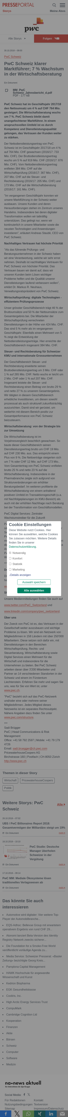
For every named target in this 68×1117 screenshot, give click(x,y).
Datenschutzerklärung (22, 546)
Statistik (17, 564)
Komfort (17, 558)
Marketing (19, 569)
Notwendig (19, 552)
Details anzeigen (20, 574)
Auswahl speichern (34, 582)
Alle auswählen (34, 590)
